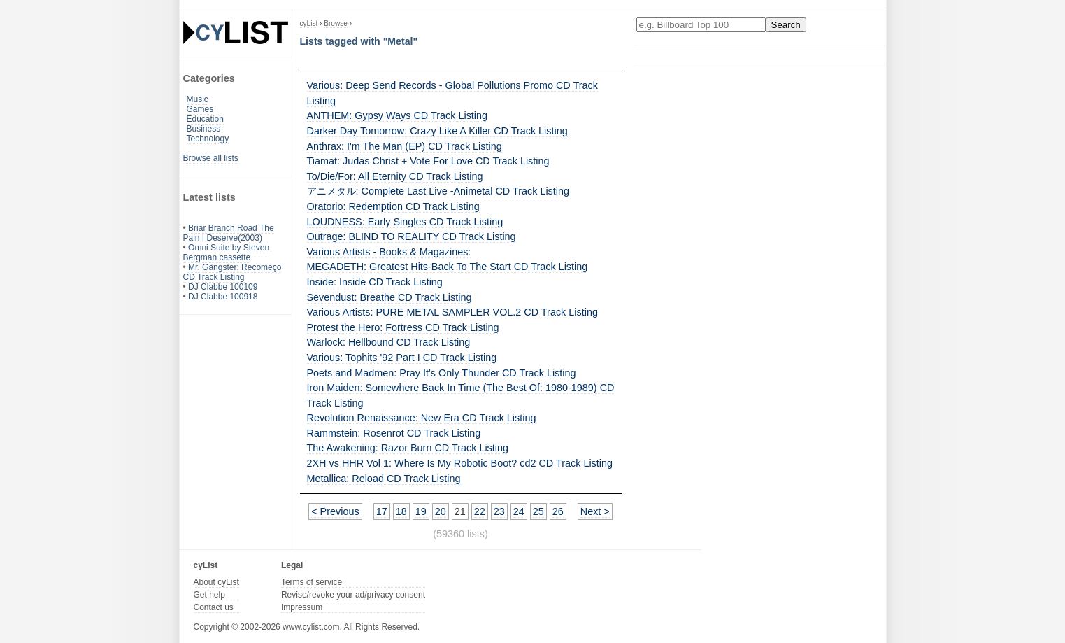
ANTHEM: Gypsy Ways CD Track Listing (397, 115)
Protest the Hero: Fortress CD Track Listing (403, 327)
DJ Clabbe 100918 (222, 297)
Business (204, 129)
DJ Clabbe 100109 (222, 287)
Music (197, 99)
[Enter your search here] (701, 24)
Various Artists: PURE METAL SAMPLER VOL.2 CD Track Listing (452, 312)
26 (558, 511)
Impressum (301, 607)
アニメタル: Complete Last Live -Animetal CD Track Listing (438, 191)
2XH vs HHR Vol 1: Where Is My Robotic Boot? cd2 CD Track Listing (460, 463)
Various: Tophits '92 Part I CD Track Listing (402, 357)
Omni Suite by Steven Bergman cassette (226, 252)
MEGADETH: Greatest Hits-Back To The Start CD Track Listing (447, 266)
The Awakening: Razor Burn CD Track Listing (407, 447)
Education (205, 119)
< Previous (335, 511)
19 (421, 511)
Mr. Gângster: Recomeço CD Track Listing (232, 272)
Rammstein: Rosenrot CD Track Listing (394, 433)
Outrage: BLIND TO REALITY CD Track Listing (411, 236)
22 (479, 511)
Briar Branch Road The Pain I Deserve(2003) (228, 233)
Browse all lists (210, 158)
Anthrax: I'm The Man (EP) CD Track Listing (404, 146)
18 (401, 511)
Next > (595, 511)
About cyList (216, 582)
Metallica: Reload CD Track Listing (384, 478)
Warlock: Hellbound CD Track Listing (389, 342)
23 (499, 511)
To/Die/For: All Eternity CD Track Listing (395, 176)
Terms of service (311, 582)
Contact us (214, 607)
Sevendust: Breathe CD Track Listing (389, 297)
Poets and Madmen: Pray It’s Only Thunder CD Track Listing (441, 373)
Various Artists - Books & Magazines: (389, 251)
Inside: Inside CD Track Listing (375, 282)
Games (200, 109)
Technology (208, 138)
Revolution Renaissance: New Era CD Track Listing (421, 417)
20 (440, 511)
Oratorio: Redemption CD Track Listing (393, 206)
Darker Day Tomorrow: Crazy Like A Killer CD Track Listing (437, 130)
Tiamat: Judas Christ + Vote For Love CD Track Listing (428, 161)
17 (381, 511)
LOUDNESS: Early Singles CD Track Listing (405, 221)
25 (538, 511)
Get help (209, 595)
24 (518, 511)
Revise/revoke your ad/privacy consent (353, 595)
